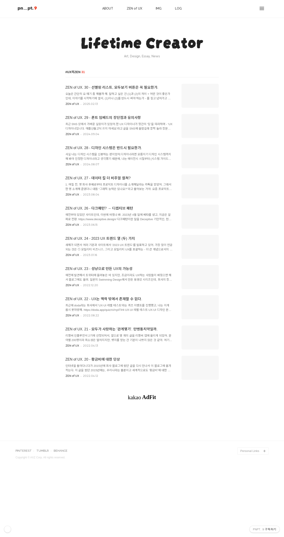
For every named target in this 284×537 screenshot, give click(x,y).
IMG (159, 8)
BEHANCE (60, 513)
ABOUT (107, 8)
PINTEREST (24, 513)
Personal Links (249, 513)
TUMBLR (42, 513)
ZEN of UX (134, 8)
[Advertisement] (142, 445)
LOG (178, 8)
